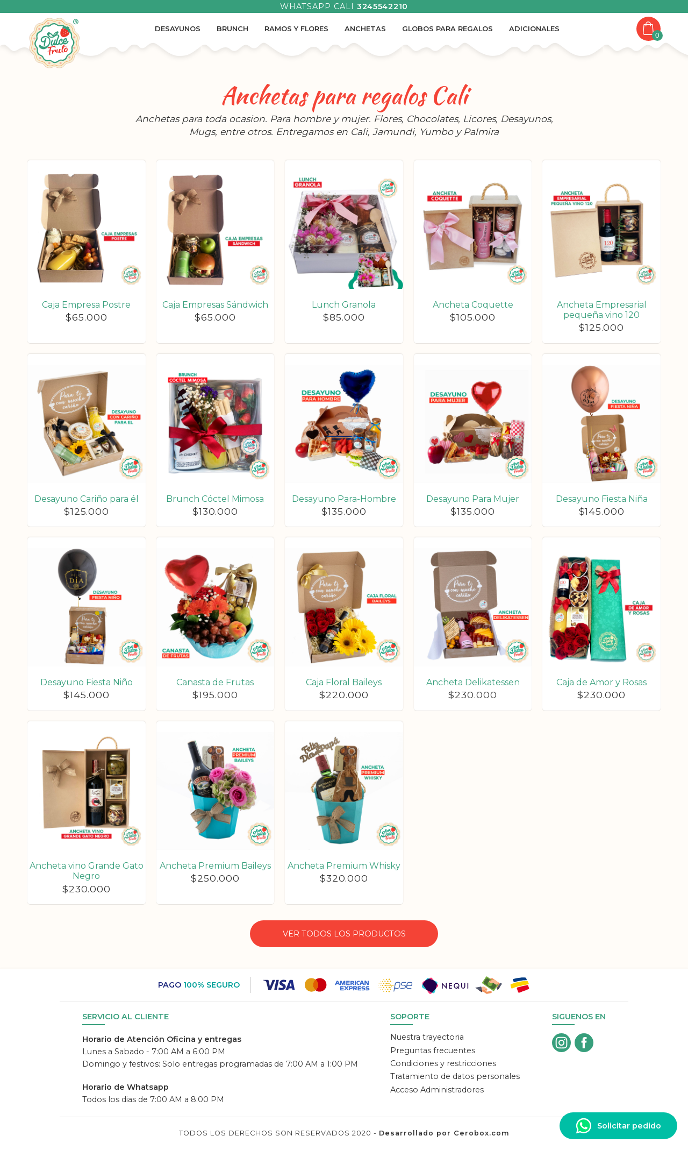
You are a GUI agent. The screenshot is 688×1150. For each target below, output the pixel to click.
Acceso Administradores (437, 1090)
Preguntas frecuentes (432, 1050)
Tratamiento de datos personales (455, 1076)
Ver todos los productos (344, 934)
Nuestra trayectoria (427, 1037)
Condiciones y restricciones (443, 1063)
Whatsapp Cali (344, 6)
